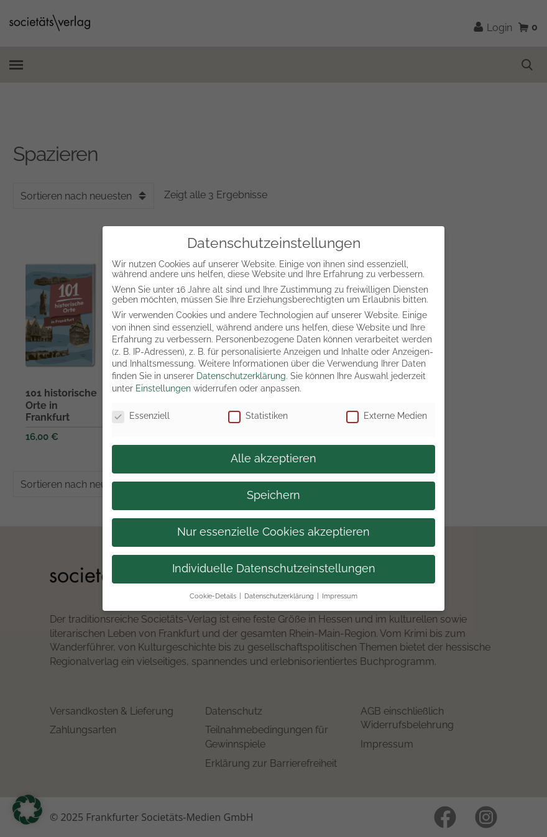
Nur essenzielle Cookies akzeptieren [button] (273, 532)
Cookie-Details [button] (213, 596)
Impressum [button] (339, 596)
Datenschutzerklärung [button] (279, 596)
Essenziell (141, 416)
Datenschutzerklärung (241, 376)
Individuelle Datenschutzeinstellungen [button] (273, 568)
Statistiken (258, 416)
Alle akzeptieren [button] (273, 458)
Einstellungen (163, 388)
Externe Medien (386, 416)
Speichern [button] (273, 495)
